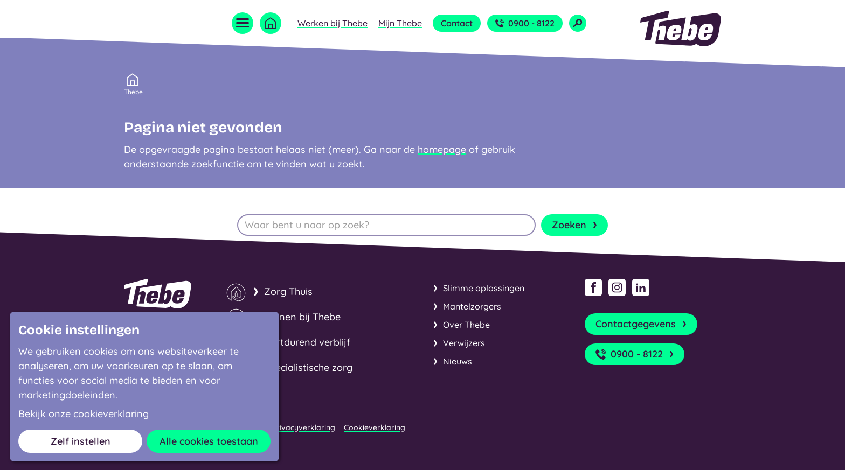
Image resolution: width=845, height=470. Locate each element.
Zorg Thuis (288, 291)
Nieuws (457, 361)
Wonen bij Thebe (302, 317)
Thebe (133, 91)
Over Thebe (466, 324)
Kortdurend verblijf (307, 342)
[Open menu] (242, 23)
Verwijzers (464, 343)
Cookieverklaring (374, 427)
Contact (457, 23)
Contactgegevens (642, 324)
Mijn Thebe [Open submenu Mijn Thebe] (400, 23)
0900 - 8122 (525, 23)
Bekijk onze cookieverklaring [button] (83, 414)
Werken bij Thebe (332, 23)
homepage (442, 149)
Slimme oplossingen (483, 288)
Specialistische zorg (308, 367)
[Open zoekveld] (577, 23)
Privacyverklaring (303, 427)
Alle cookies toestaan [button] (209, 441)
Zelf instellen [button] (80, 441)
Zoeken (575, 225)
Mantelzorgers (472, 306)
